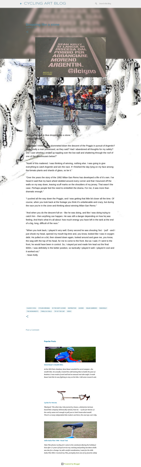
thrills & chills (46, 311)
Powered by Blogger (70, 464)
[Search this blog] (110, 3)
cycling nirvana (44, 308)
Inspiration (72, 308)
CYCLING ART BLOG (45, 3)
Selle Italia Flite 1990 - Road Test (56, 440)
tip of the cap (59, 311)
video (69, 311)
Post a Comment (32, 330)
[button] (27, 32)
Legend (81, 308)
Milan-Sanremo (91, 308)
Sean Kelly (103, 308)
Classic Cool (31, 308)
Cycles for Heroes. (50, 403)
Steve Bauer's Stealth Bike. (53, 365)
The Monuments (32, 311)
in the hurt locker (59, 308)
